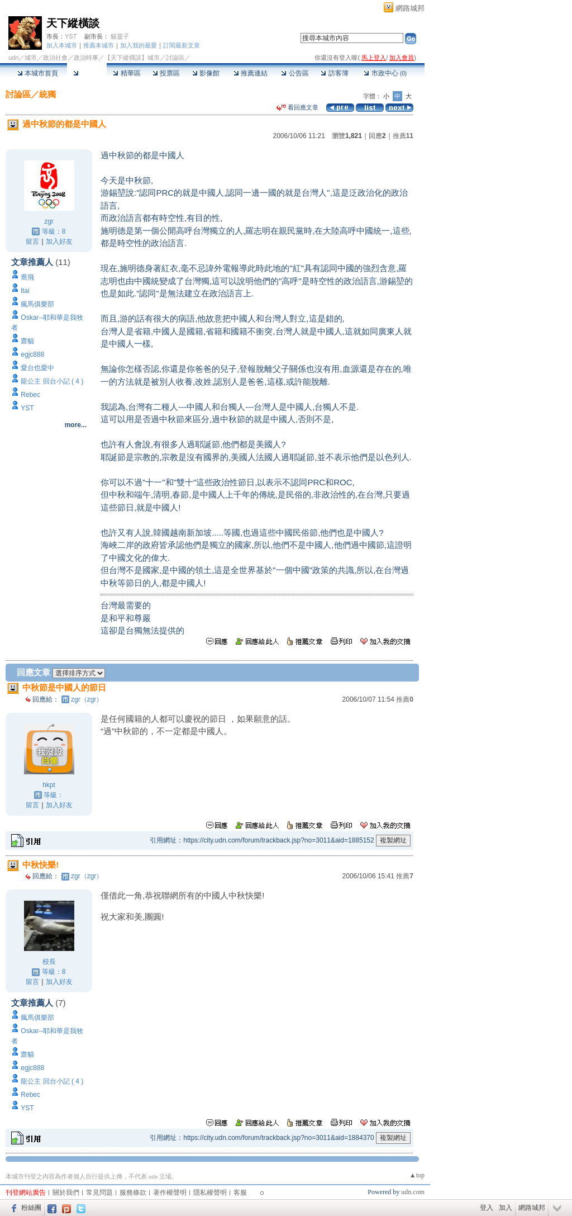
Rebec (30, 395)
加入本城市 (61, 45)
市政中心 (385, 73)
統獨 (47, 94)
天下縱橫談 (72, 23)
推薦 (403, 136)
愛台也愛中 (37, 368)
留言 (32, 241)
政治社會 (55, 57)
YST (71, 36)
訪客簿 (334, 73)
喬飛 (27, 277)
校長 (49, 962)
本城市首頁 (37, 73)
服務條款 (133, 1192)
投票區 (166, 73)
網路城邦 (410, 8)
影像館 (206, 73)
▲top (417, 1175)
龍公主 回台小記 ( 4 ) (52, 381)
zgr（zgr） (87, 699)
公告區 (294, 73)
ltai (25, 291)
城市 (31, 57)
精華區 (126, 73)
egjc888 (32, 354)
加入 (505, 1208)
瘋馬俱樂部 (37, 304)
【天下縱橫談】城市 (132, 57)
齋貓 (27, 341)
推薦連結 (250, 73)
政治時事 (86, 57)
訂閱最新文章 (181, 45)
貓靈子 (120, 36)
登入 (486, 1208)
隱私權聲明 (210, 1192)
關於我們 (66, 1192)
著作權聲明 (170, 1192)
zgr (49, 221)
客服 (240, 1192)
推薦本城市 (98, 45)
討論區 (87, 73)
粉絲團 (31, 1208)
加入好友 (59, 241)
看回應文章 (297, 107)
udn (13, 57)
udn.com (413, 1192)
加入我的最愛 (138, 45)
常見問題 (99, 1192)
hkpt (48, 785)
